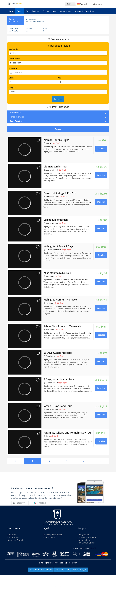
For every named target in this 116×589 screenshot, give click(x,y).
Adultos (11, 78)
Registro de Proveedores (41, 569)
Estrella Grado (58, 112)
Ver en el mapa (58, 39)
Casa (11, 11)
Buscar (58, 99)
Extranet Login (62, 569)
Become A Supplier (16, 540)
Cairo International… (52, 250)
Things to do (83, 534)
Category (12, 87)
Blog (54, 11)
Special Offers (32, 11)
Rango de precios (58, 117)
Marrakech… (49, 276)
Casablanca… (49, 356)
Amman (47, 143)
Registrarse (13, 68)
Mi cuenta (96, 4)
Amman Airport (50, 170)
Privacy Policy (49, 537)
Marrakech (48, 329)
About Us (11, 534)
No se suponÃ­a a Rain (52, 534)
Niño (60, 78)
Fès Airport (48, 303)
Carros (46, 11)
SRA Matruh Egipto (86, 542)
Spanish (82, 4)
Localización (13, 49)
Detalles (101, 148)
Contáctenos (65, 11)
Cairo (46, 436)
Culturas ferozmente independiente (87, 538)
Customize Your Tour (84, 11)
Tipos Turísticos (14, 59)
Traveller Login (79, 569)
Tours (19, 11)
